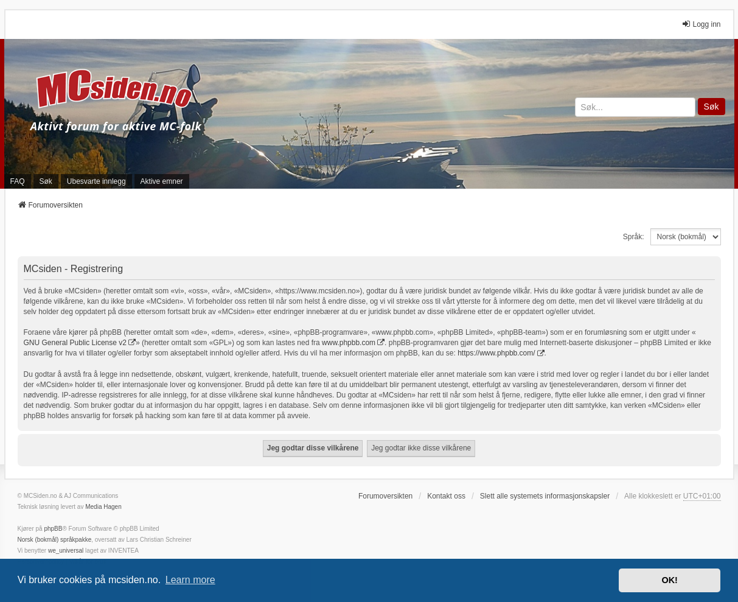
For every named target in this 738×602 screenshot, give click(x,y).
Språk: (633, 237)
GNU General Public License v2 (75, 342)
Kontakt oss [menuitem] (446, 496)
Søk (711, 106)
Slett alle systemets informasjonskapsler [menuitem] (545, 496)
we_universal (65, 550)
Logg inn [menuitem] (700, 24)
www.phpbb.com (348, 342)
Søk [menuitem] (46, 181)
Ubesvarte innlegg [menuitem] (96, 181)
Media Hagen (103, 506)
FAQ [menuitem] (17, 181)
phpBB (53, 528)
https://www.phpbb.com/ (496, 353)
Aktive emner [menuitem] (162, 181)
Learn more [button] (190, 580)
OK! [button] (669, 580)
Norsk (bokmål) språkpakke (55, 539)
